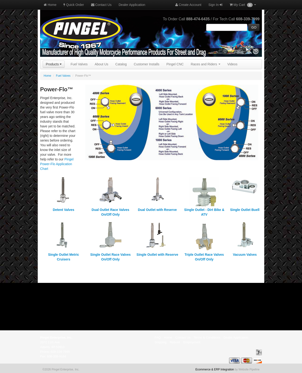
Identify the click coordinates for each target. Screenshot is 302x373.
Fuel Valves (79, 64)
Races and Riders (205, 64)
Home (50, 5)
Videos (232, 64)
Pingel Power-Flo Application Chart (57, 164)
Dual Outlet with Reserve (157, 210)
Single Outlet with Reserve (157, 254)
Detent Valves (63, 210)
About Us (101, 64)
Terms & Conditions (207, 337)
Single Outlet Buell (244, 210)
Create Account (188, 5)
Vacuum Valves (245, 254)
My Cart (243, 5)
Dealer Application (132, 5)
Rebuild (175, 342)
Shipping (161, 342)
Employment (191, 342)
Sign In (215, 5)
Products (54, 64)
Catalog (121, 64)
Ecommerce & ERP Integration (214, 369)
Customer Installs (146, 64)
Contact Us (101, 5)
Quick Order (73, 5)
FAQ (158, 337)
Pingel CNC (175, 64)
